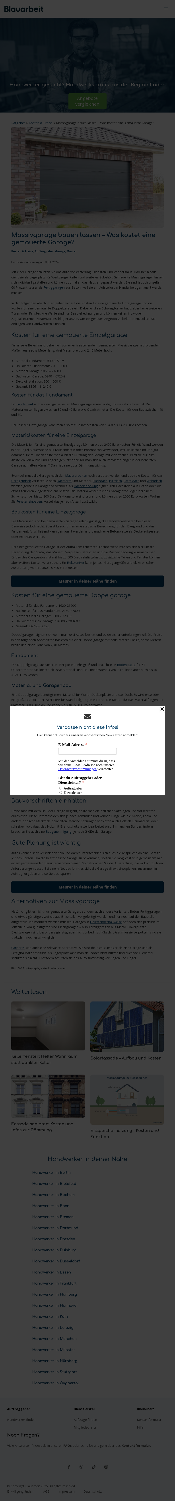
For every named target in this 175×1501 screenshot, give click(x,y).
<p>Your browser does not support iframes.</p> (87, 767)
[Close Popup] (162, 709)
